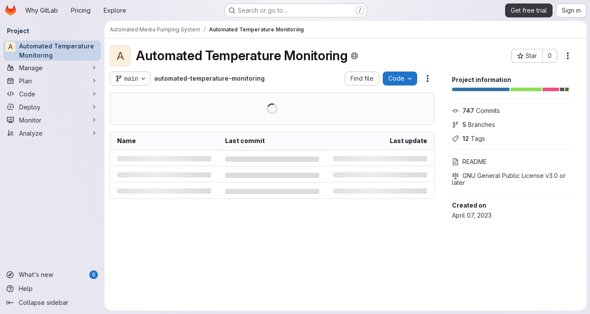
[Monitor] (52, 120)
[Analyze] (52, 133)
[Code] (52, 94)
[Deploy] (52, 107)
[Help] (52, 289)
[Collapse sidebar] (52, 303)
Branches (473, 124)
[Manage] (52, 67)
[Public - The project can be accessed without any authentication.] (354, 55)
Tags (468, 138)
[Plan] (52, 81)
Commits (476, 110)
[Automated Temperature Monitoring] (52, 51)
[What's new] (52, 275)
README (469, 161)
